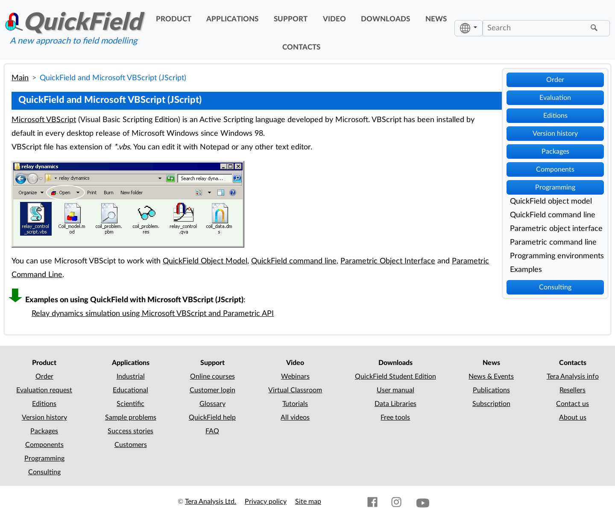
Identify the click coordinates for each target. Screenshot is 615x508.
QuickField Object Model (205, 261)
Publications (491, 390)
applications (232, 19)
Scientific (130, 403)
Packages (555, 151)
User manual (395, 390)
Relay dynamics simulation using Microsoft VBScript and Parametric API (153, 313)
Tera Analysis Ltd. (210, 501)
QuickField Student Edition (395, 376)
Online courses (212, 376)
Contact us (572, 403)
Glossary (212, 403)
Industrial (131, 376)
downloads (385, 19)
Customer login (212, 390)
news (436, 19)
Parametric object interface (556, 229)
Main (20, 78)
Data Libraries (395, 403)
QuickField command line (552, 215)
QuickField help (212, 417)
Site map (308, 501)
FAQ (212, 431)
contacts (301, 47)
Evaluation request (44, 390)
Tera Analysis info (573, 376)
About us (572, 417)
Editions (555, 115)
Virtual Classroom (295, 390)
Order (555, 79)
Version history (555, 133)
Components (555, 169)
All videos (295, 417)
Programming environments (557, 256)
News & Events (491, 376)
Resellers (572, 390)
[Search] (535, 28)
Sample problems (130, 417)
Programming (555, 187)
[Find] (595, 28)
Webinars (295, 376)
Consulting (555, 287)
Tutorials (295, 403)
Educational (130, 390)
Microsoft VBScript (44, 120)
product (173, 19)
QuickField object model (551, 201)
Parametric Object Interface (387, 261)
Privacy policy (266, 501)
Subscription (491, 403)
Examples (526, 270)
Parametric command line (553, 242)
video (334, 19)
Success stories (130, 431)
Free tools (395, 417)
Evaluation (555, 97)
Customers (130, 444)
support (291, 19)
